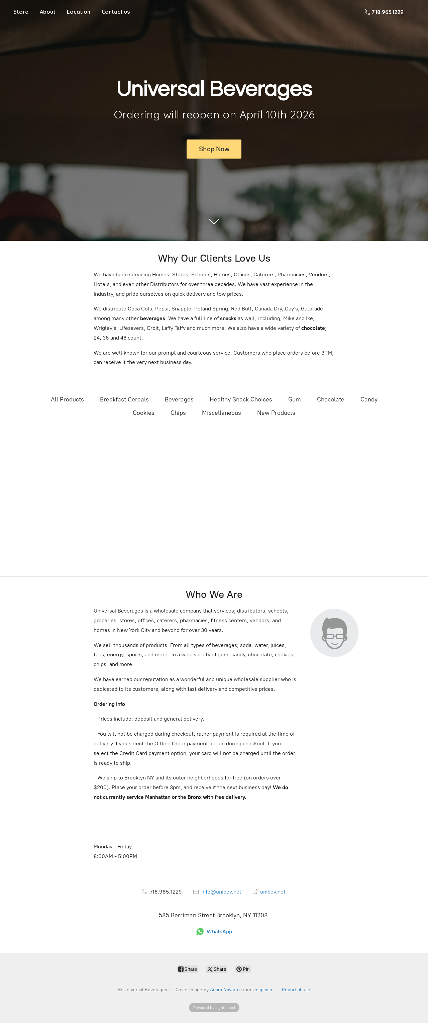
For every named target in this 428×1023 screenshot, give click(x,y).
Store (20, 11)
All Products (67, 399)
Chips (178, 412)
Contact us (116, 11)
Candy (369, 399)
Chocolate (330, 399)
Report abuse (296, 990)
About (48, 11)
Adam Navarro (225, 990)
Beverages (179, 399)
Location (78, 11)
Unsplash (262, 990)
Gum (294, 399)
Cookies (143, 412)
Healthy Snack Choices (241, 399)
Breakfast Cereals (124, 399)
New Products (276, 412)
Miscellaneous (221, 412)
